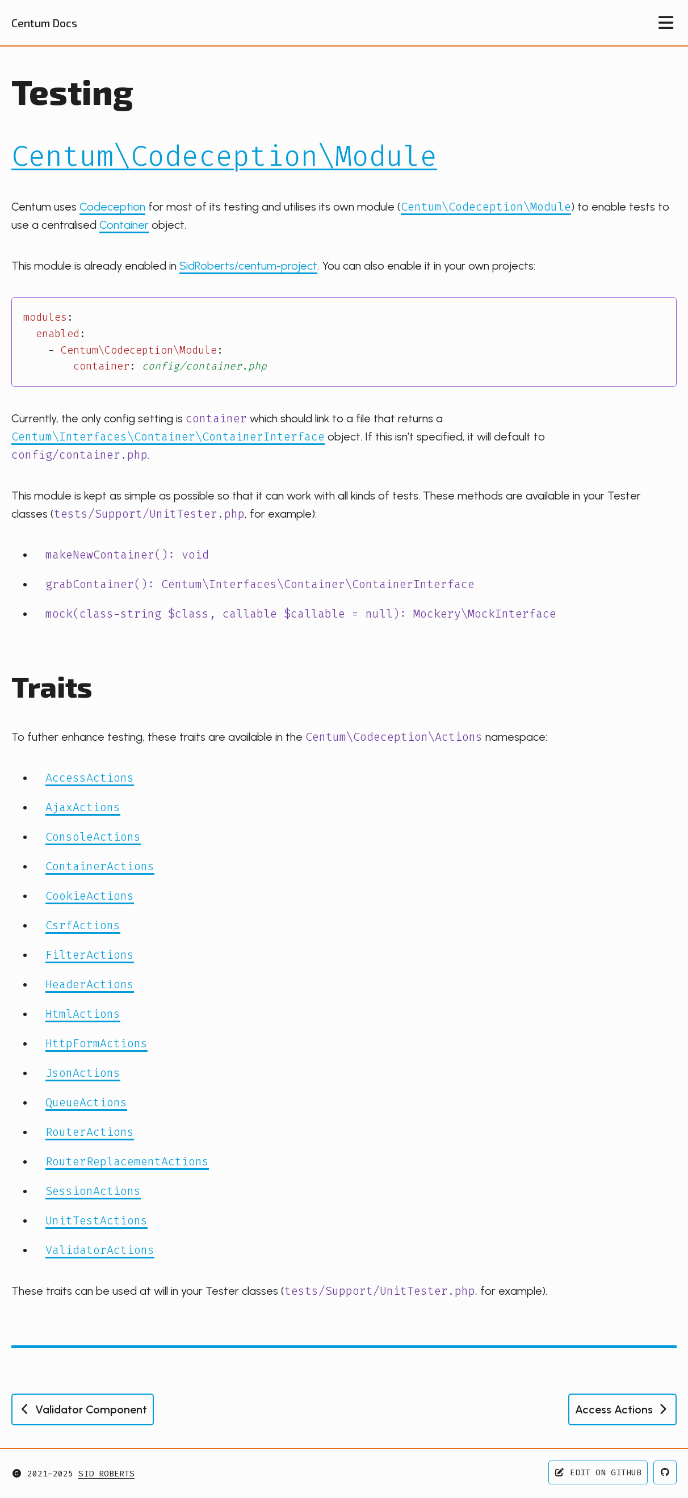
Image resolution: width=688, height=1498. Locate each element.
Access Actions (622, 1409)
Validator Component (82, 1409)
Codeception (112, 206)
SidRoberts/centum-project (248, 265)
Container (124, 225)
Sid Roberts (106, 1473)
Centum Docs (44, 22)
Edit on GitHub (598, 1472)
